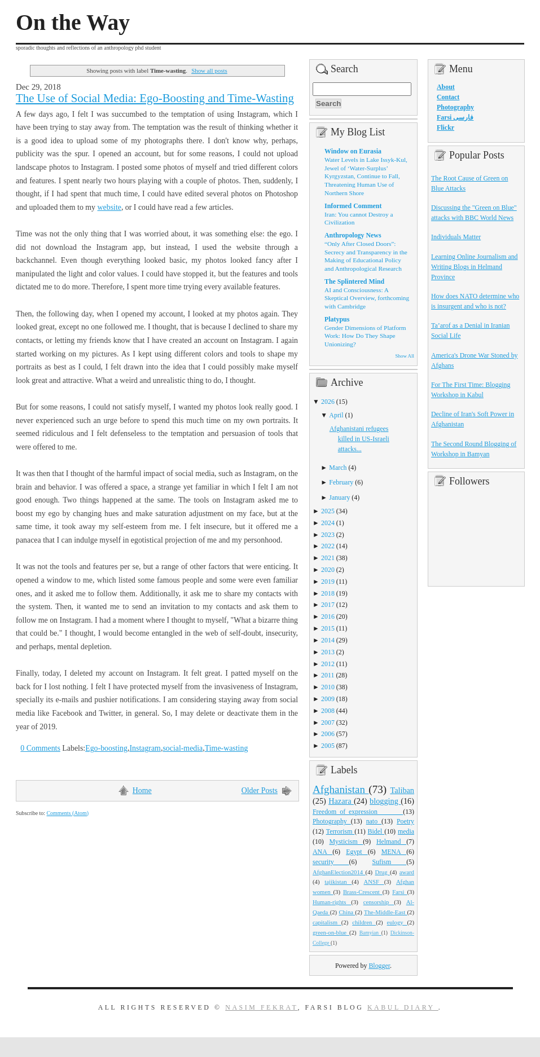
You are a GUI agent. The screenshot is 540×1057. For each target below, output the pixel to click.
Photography (332, 821)
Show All (405, 356)
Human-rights (332, 902)
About (446, 87)
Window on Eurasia (352, 151)
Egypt (357, 852)
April (336, 415)
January (339, 497)
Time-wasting (226, 748)
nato (373, 821)
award (406, 872)
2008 (328, 711)
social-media (183, 748)
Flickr (445, 127)
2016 (328, 616)
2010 (328, 687)
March (337, 468)
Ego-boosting (106, 748)
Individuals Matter (456, 237)
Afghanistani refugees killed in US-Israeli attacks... (359, 439)
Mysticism (346, 841)
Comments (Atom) (67, 813)
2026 (328, 402)
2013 (328, 652)
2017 (328, 605)
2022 (328, 546)
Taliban (402, 790)
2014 (328, 640)
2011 (327, 675)
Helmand (391, 841)
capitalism (327, 922)
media (406, 831)
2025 (328, 511)
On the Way (73, 22)
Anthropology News (352, 235)
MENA (393, 852)
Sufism (389, 862)
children (364, 922)
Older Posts (260, 790)
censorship (378, 902)
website (109, 207)
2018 (328, 593)
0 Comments (40, 748)
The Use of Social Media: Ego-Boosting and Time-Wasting (155, 98)
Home (142, 790)
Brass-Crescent (363, 891)
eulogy (397, 922)
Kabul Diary (402, 1007)
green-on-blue (331, 932)
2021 (328, 558)
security (331, 862)
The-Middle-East (385, 912)
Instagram (144, 748)
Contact (448, 97)
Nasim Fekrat (261, 1007)
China (347, 912)
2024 (328, 523)
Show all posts (209, 70)
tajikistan (338, 881)
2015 (328, 628)
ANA (322, 852)
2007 (328, 722)
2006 (328, 734)
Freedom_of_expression (358, 812)
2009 (328, 699)
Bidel (376, 831)
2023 (328, 535)
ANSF (374, 881)
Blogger (379, 966)
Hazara (341, 800)
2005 (328, 746)
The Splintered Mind (354, 281)
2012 (328, 664)
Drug (382, 872)
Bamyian (370, 933)
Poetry (405, 821)
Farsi (399, 891)
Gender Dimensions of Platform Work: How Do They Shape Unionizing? (365, 335)
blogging (385, 800)
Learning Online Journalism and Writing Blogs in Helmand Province (474, 267)
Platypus (336, 319)
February (341, 482)
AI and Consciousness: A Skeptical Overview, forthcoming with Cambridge (366, 298)
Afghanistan (340, 789)
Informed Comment (352, 206)
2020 (328, 570)
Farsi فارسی (455, 117)
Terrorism (340, 831)
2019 (328, 581)
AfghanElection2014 (339, 872)
